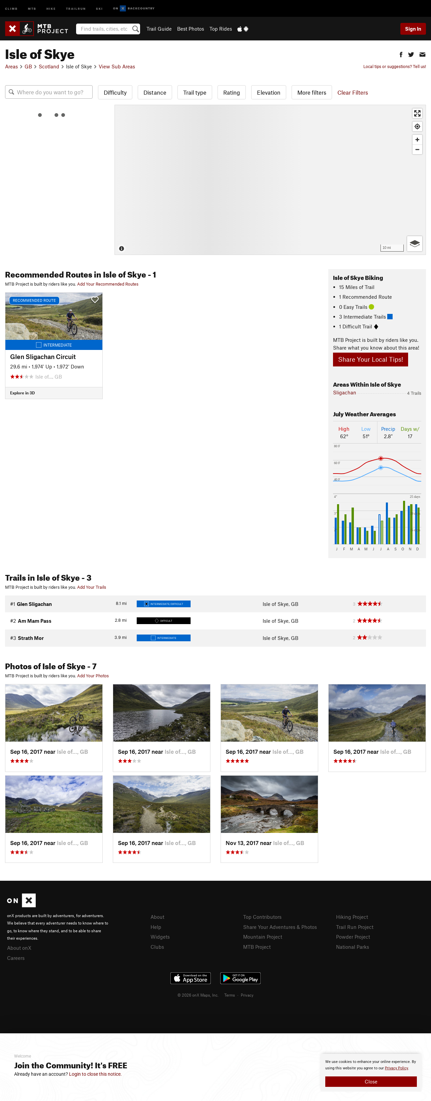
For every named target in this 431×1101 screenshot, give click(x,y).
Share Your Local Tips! (370, 359)
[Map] (270, 180)
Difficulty (115, 92)
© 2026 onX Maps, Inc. (198, 995)
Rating (231, 92)
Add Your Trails (91, 587)
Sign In (413, 29)
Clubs (157, 947)
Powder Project (353, 937)
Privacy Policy (396, 1068)
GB (28, 66)
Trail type (194, 92)
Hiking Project (352, 917)
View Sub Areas (117, 66)
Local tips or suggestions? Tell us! (394, 66)
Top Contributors (262, 917)
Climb (11, 8)
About (157, 917)
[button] (401, 54)
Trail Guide (159, 29)
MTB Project (257, 947)
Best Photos (190, 29)
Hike (51, 8)
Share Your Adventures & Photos (280, 927)
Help (156, 927)
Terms (229, 995)
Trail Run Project (354, 927)
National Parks (352, 947)
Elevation (268, 92)
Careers (16, 958)
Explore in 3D (22, 392)
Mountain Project (262, 937)
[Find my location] (417, 126)
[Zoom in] (417, 139)
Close (371, 1081)
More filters (311, 92)
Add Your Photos (93, 675)
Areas (11, 66)
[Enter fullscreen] (417, 113)
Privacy (247, 995)
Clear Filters (352, 92)
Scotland (49, 66)
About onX (19, 948)
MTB (32, 8)
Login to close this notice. (95, 1074)
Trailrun (76, 8)
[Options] (414, 243)
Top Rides (220, 29)
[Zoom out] (417, 149)
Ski (99, 8)
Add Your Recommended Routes (107, 284)
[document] (371, 1073)
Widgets (160, 937)
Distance (154, 92)
